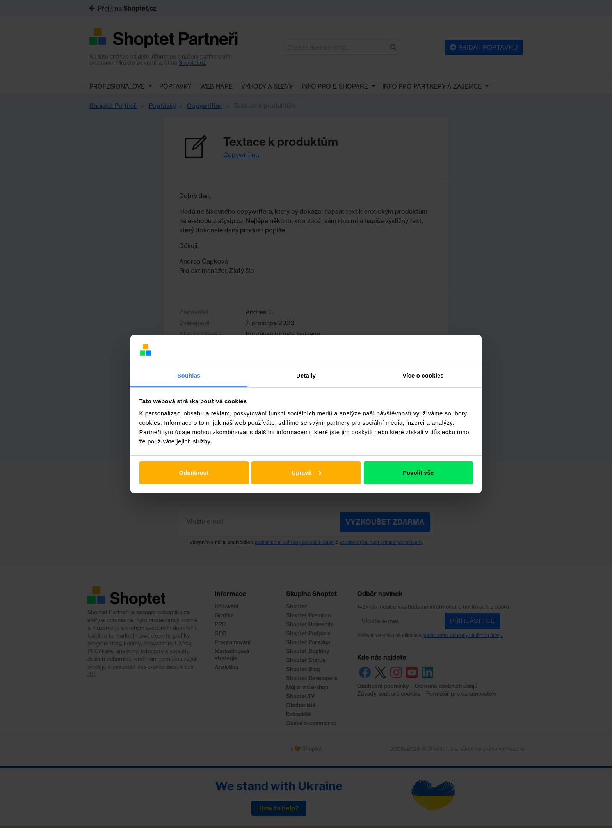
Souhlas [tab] (188, 375)
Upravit (306, 472)
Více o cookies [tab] (423, 375)
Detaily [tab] (306, 375)
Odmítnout (194, 472)
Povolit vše (418, 472)
